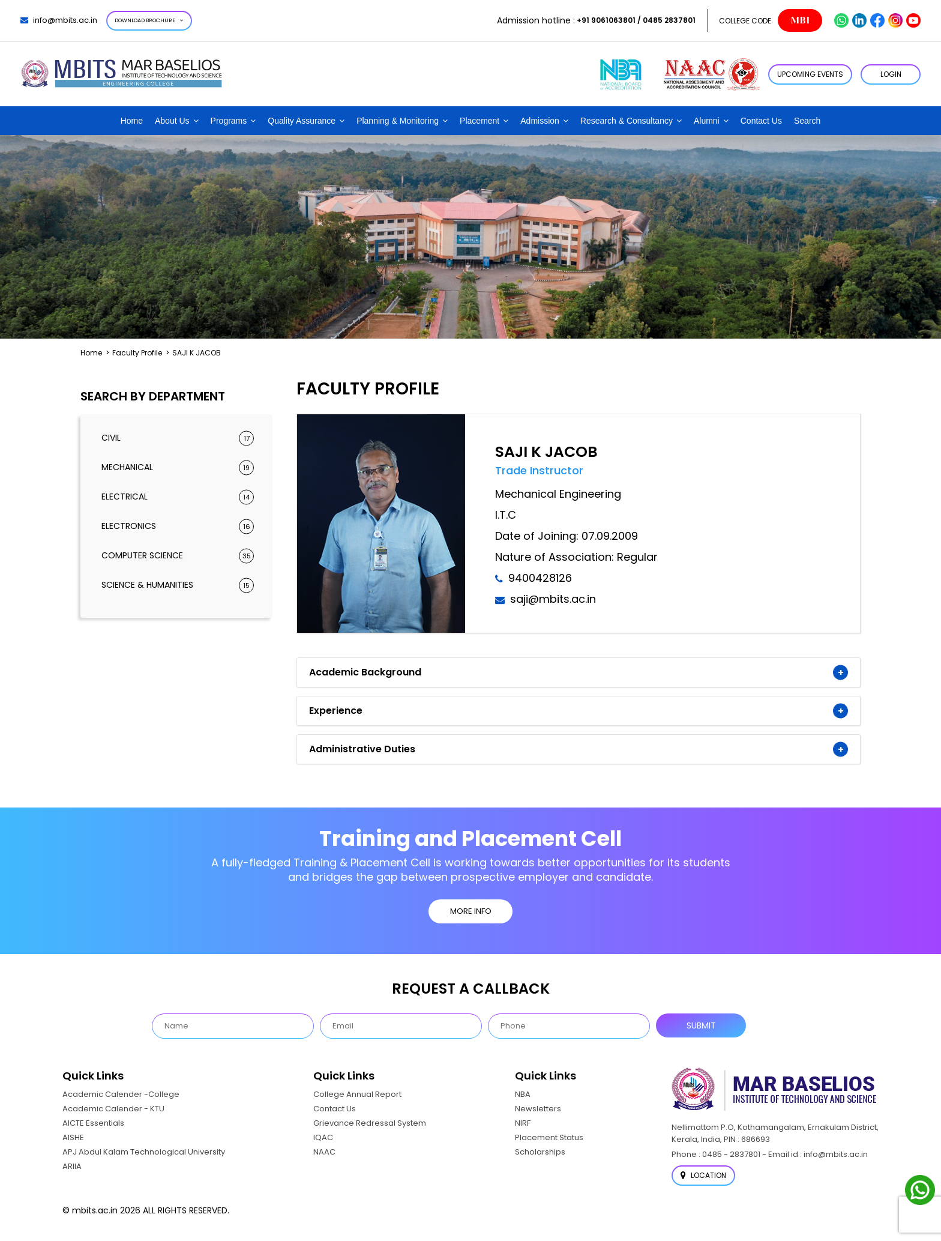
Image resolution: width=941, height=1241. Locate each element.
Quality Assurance (301, 120)
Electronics (177, 526)
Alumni (707, 120)
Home (132, 120)
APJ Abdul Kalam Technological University (143, 1152)
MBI (800, 20)
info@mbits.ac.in (58, 20)
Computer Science (177, 555)
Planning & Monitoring (397, 120)
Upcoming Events (810, 74)
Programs (229, 120)
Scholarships (540, 1152)
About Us (172, 120)
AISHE (73, 1137)
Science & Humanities (177, 585)
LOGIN (890, 74)
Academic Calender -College (120, 1094)
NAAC (324, 1152)
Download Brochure (149, 20)
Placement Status (549, 1137)
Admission (539, 120)
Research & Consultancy (626, 120)
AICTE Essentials (93, 1123)
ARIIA (72, 1166)
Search (807, 120)
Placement (479, 120)
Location (703, 1175)
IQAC (323, 1137)
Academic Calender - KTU (113, 1108)
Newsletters (538, 1108)
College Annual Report (357, 1094)
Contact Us (761, 120)
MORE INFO (471, 911)
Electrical (177, 496)
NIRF (523, 1123)
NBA (523, 1094)
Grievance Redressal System (369, 1123)
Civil (177, 437)
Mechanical (177, 467)
